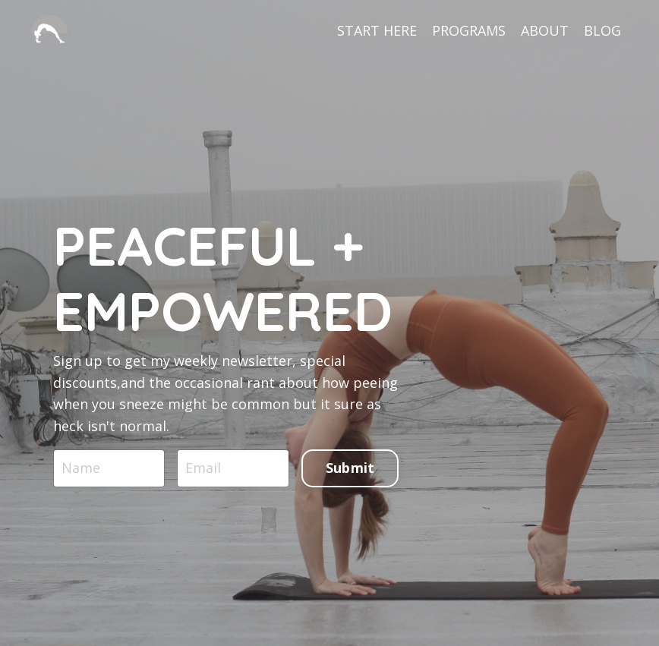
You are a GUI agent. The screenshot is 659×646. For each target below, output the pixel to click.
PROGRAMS (469, 30)
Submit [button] (350, 468)
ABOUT (545, 30)
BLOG (602, 30)
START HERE (377, 30)
